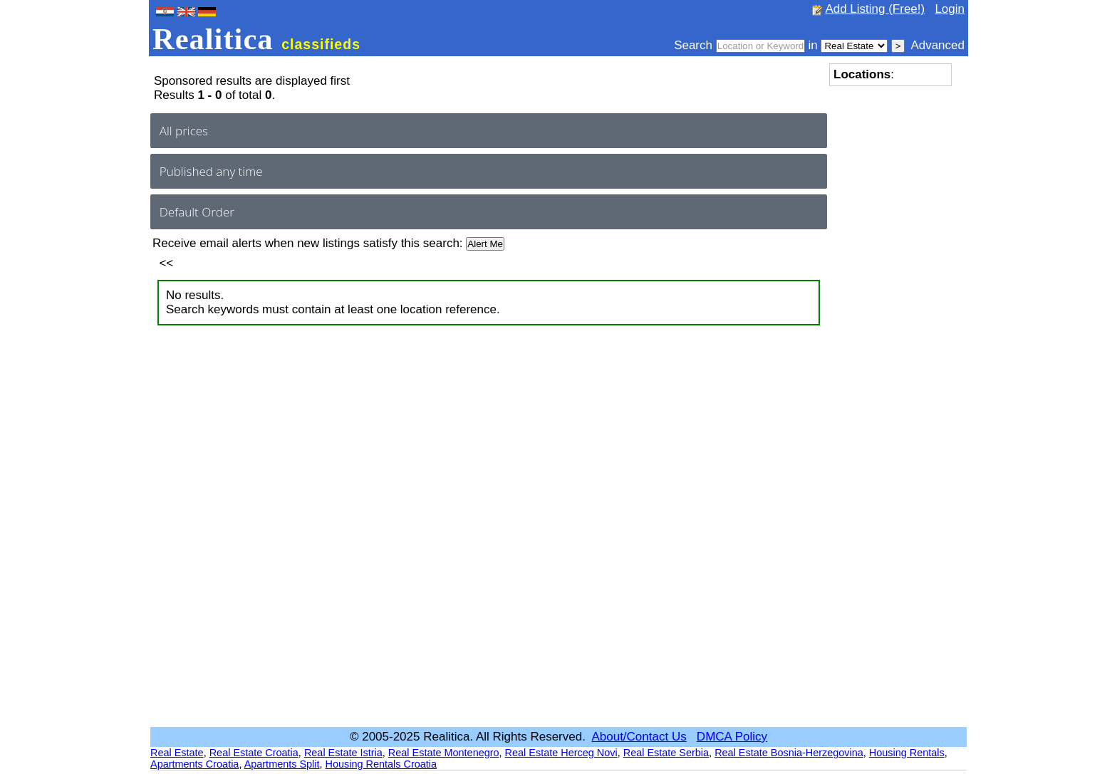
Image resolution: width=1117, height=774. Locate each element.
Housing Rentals (907, 752)
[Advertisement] (886, 307)
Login (950, 9)
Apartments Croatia (194, 764)
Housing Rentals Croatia (381, 764)
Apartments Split (282, 764)
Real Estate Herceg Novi (561, 752)
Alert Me (485, 244)
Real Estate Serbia (666, 752)
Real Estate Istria (343, 752)
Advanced (937, 45)
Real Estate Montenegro (443, 752)
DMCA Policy (732, 736)
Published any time (211, 171)
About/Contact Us (638, 736)
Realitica (256, 39)
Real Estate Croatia (253, 752)
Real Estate (177, 752)
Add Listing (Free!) (875, 9)
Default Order (197, 212)
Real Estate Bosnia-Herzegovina (789, 752)
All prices (184, 130)
